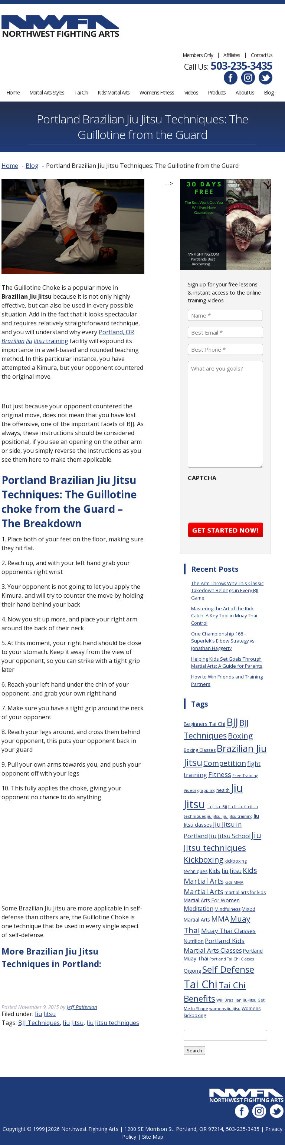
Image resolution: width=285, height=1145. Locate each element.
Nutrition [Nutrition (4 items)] (194, 940)
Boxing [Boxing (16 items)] (240, 735)
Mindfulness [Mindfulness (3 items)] (227, 909)
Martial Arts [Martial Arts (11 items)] (203, 891)
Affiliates (231, 55)
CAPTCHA (202, 478)
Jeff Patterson (82, 1006)
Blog (268, 92)
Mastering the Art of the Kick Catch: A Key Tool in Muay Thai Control (224, 615)
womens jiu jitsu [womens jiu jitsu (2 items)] (224, 1008)
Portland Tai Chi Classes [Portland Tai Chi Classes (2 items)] (231, 958)
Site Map (152, 1135)
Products (217, 92)
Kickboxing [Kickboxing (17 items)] (203, 859)
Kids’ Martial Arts (114, 92)
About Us (245, 92)
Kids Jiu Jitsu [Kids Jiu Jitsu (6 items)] (225, 870)
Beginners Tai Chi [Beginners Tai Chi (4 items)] (204, 723)
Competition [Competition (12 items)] (224, 763)
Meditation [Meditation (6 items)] (198, 908)
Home (13, 92)
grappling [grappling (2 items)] (206, 790)
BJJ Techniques (39, 1022)
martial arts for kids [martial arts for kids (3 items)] (245, 892)
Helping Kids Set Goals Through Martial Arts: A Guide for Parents (226, 662)
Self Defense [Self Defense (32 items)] (228, 969)
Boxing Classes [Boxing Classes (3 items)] (200, 750)
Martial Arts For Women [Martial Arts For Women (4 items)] (212, 900)
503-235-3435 (241, 66)
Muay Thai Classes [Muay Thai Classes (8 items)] (228, 930)
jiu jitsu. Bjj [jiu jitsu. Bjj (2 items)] (216, 806)
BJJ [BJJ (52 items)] (232, 722)
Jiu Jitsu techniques (112, 1022)
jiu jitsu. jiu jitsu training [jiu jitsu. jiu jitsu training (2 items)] (229, 816)
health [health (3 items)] (223, 790)
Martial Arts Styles (47, 92)
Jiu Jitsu (45, 1013)
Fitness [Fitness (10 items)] (219, 774)
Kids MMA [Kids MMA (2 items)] (234, 882)
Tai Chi (81, 92)
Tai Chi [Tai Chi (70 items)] (200, 983)
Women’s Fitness (157, 92)
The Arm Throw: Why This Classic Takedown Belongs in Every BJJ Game (227, 590)
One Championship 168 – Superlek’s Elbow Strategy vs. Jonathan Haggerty (223, 640)
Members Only (198, 55)
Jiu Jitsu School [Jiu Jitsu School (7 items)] (229, 836)
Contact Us (261, 55)
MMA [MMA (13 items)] (220, 918)
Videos (191, 92)
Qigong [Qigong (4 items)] (192, 970)
